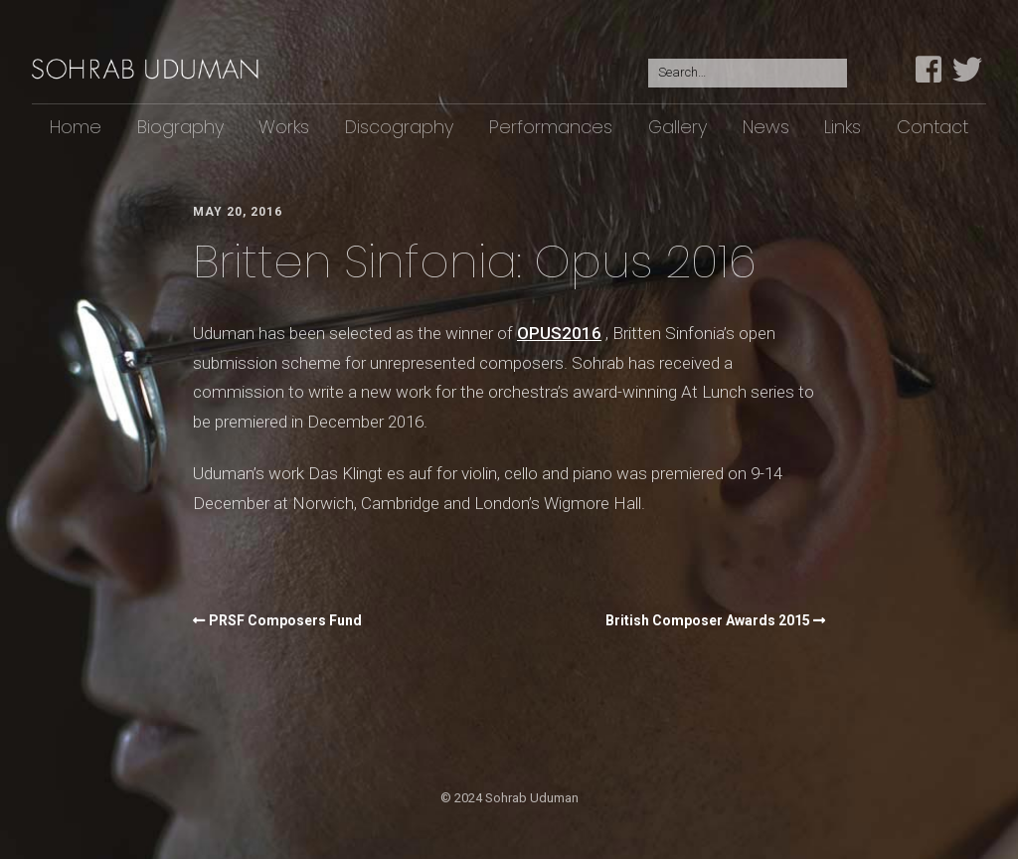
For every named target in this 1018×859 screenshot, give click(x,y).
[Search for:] (747, 73)
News (766, 126)
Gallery (677, 126)
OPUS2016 (559, 333)
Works (283, 126)
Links (842, 126)
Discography (399, 126)
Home (75, 126)
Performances (550, 126)
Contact (932, 126)
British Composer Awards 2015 (707, 620)
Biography (180, 126)
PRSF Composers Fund (285, 620)
